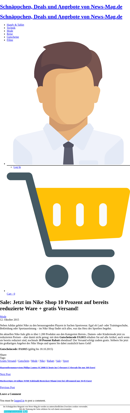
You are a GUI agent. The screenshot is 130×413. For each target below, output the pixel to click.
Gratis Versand (8, 360)
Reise (10, 33)
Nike (42, 360)
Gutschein (23, 360)
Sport (66, 360)
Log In (17, 167)
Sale (58, 360)
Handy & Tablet (15, 24)
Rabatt (50, 360)
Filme (10, 40)
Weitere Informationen (13, 411)
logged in (19, 400)
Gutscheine (13, 36)
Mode (10, 30)
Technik (11, 27)
